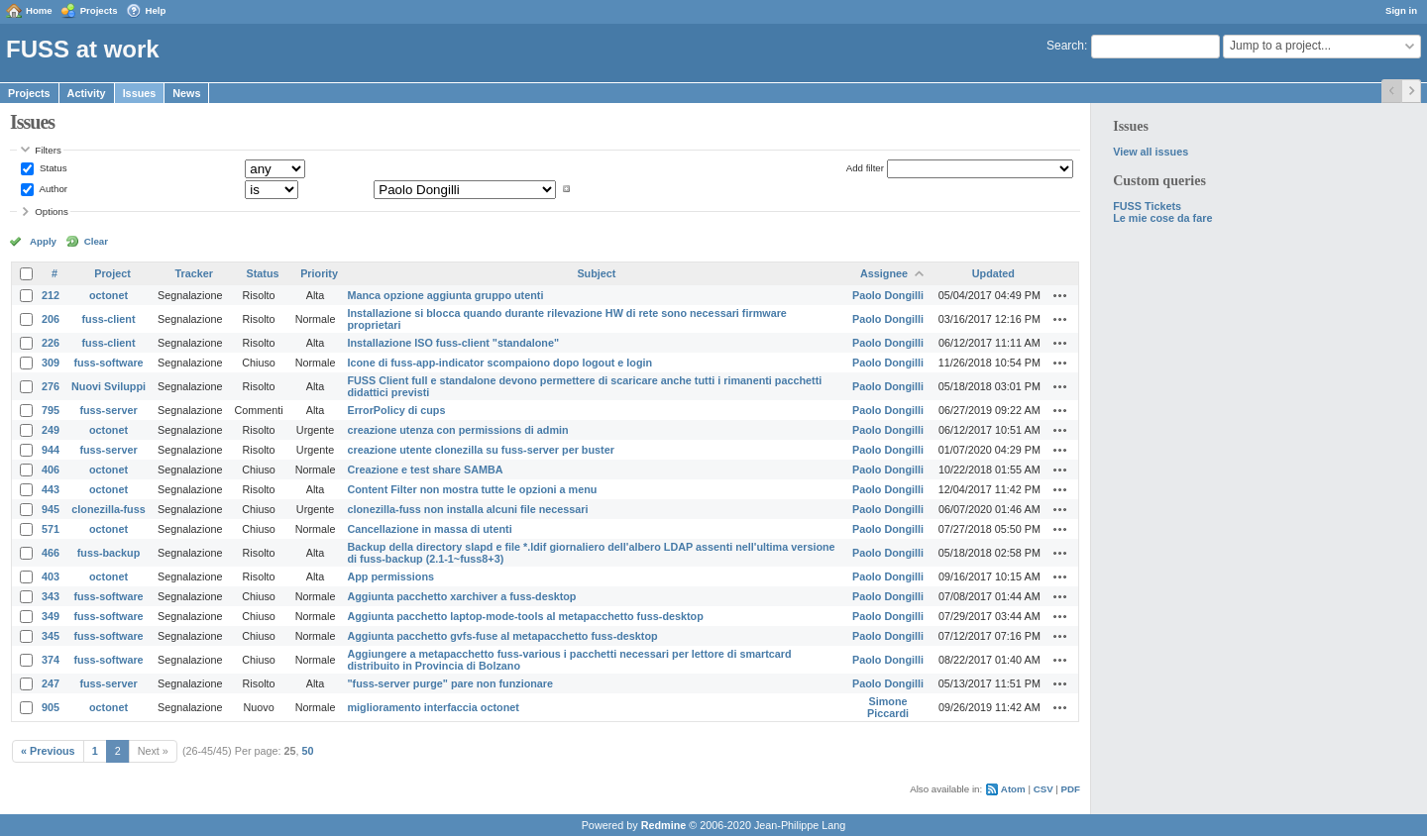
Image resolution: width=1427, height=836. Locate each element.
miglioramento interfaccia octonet (432, 707)
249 (50, 430)
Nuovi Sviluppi (108, 386)
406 (50, 469)
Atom (1013, 789)
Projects (99, 10)
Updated (993, 273)
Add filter (865, 167)
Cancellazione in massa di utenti (429, 529)
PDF (1070, 789)
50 (308, 751)
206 (50, 319)
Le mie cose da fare (1162, 218)
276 (50, 386)
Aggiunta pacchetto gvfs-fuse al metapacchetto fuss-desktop (502, 636)
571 (50, 529)
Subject (596, 273)
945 (50, 509)
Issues (140, 93)
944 (50, 450)
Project (112, 273)
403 (50, 576)
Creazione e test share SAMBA (424, 469)
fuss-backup (109, 553)
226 (50, 343)
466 (50, 553)
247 (50, 683)
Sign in (1401, 10)
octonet (108, 295)
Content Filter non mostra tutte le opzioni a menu (472, 489)
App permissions (390, 576)
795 (50, 410)
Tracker (194, 273)
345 (50, 636)
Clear (96, 241)
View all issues (1150, 151)
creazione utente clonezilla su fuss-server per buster (480, 450)
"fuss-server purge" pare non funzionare (450, 683)
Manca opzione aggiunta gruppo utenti (445, 295)
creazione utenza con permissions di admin (457, 430)
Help (156, 10)
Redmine (664, 825)
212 (50, 295)
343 (50, 596)
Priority (319, 273)
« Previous (48, 751)
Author (52, 188)
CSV (1043, 789)
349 (50, 616)
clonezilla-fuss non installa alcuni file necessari (467, 509)
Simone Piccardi (888, 707)
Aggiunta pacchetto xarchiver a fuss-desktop (461, 596)
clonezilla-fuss (108, 509)
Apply (43, 241)
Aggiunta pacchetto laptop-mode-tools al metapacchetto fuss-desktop (525, 616)
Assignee (884, 273)
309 (50, 362)
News (186, 93)
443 (50, 489)
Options (51, 211)
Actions (1060, 295)
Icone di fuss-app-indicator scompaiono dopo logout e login (499, 362)
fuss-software (108, 362)
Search (1065, 45)
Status (51, 167)
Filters (47, 150)
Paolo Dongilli (888, 295)
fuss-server (108, 410)
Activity (86, 93)
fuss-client (109, 319)
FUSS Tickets (1147, 206)
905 (50, 707)
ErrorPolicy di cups (396, 410)
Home (39, 10)
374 (50, 660)
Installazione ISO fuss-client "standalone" (453, 343)
